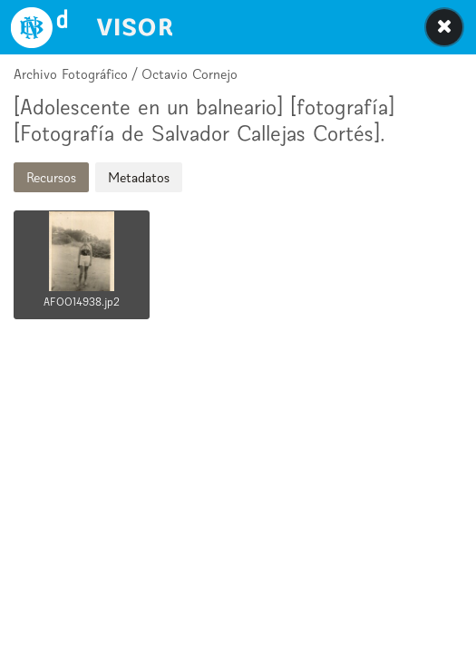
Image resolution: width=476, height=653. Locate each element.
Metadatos (139, 177)
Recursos (51, 177)
